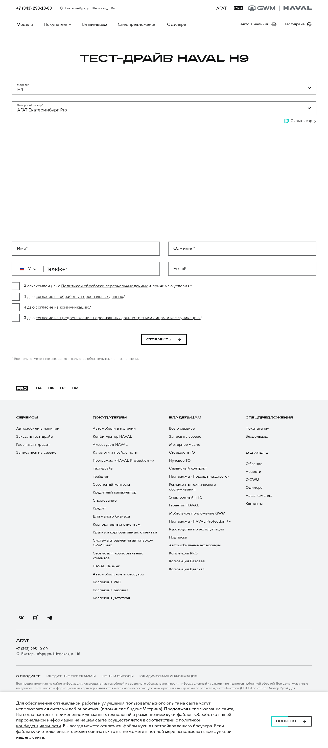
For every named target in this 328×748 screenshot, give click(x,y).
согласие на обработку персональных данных (122, 296)
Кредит (99, 508)
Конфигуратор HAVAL (112, 436)
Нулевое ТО (180, 460)
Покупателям (57, 24)
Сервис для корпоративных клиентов (118, 556)
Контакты (254, 503)
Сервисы (27, 417)
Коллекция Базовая (110, 590)
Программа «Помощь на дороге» (199, 476)
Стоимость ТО (182, 452)
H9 (75, 388)
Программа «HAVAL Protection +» (123, 460)
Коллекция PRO (107, 582)
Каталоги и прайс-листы (115, 452)
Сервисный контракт (112, 484)
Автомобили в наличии (37, 428)
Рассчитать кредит (33, 444)
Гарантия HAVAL (184, 505)
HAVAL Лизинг (106, 566)
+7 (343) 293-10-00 (32, 648)
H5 (51, 388)
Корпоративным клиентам (116, 524)
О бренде (254, 463)
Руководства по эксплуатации (196, 529)
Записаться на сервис (36, 452)
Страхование (104, 500)
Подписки (178, 537)
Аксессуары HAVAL (110, 444)
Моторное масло (184, 444)
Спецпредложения (135, 24)
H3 (39, 388)
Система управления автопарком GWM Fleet (123, 543)
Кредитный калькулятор (114, 492)
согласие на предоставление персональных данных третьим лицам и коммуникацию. (161, 318)
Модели (24, 24)
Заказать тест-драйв (34, 436)
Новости (253, 471)
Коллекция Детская (186, 569)
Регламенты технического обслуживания (192, 487)
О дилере (174, 24)
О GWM (253, 479)
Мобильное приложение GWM (197, 513)
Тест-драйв (103, 468)
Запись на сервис (185, 436)
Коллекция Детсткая (111, 598)
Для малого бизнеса (111, 516)
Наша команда (259, 495)
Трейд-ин (101, 476)
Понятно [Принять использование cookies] (291, 720)
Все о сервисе (182, 428)
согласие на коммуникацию (105, 307)
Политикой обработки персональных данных (147, 286)
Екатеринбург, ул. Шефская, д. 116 (48, 653)
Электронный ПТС (185, 497)
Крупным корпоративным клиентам (125, 532)
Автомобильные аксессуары (118, 574)
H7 (63, 388)
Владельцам (93, 24)
